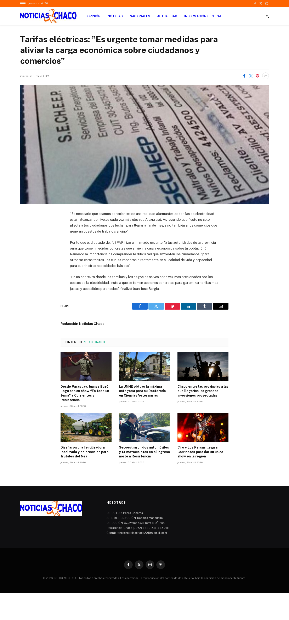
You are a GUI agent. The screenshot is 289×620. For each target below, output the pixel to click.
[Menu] (23, 3)
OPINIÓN (94, 16)
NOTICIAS (115, 16)
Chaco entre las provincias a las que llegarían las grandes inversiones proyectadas (202, 391)
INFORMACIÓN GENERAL (203, 16)
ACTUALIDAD (167, 16)
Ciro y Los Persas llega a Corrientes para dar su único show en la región (200, 451)
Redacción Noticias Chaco (82, 324)
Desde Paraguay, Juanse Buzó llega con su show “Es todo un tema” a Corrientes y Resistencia (85, 393)
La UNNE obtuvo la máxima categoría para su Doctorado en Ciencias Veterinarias (142, 391)
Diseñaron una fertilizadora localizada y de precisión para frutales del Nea (84, 451)
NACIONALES (140, 16)
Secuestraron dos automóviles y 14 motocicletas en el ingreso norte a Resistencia (144, 451)
